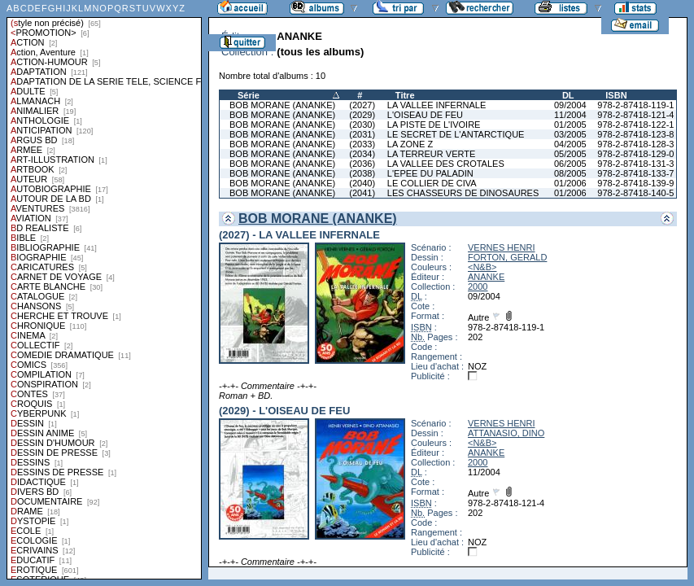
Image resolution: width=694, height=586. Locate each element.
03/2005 (570, 134)
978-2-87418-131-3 (635, 163)
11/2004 (570, 115)
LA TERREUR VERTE (431, 154)
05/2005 (570, 154)
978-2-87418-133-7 (635, 173)
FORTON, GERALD (507, 257)
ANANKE (486, 277)
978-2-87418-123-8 (635, 134)
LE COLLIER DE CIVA (432, 183)
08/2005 (570, 173)
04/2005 (570, 144)
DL (568, 95)
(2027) (362, 105)
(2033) (362, 144)
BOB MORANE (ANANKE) (282, 105)
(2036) (362, 163)
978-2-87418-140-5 (635, 193)
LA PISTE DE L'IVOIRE (434, 124)
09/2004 (570, 105)
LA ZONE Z (410, 144)
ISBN (615, 95)
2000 (477, 286)
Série (249, 95)
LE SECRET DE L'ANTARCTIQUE (456, 134)
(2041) (362, 193)
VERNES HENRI (501, 247)
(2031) (362, 134)
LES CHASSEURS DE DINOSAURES (463, 193)
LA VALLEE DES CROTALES (445, 163)
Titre (405, 95)
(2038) (362, 173)
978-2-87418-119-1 (635, 105)
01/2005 (570, 124)
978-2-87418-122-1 (635, 124)
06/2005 (570, 163)
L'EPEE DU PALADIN (430, 173)
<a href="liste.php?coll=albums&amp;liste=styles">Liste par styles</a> (104, 289)
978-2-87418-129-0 (635, 154)
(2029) (362, 115)
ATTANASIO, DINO (506, 433)
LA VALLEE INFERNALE (436, 105)
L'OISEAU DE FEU (425, 115)
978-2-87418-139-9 (635, 183)
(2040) (362, 183)
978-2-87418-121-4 (635, 115)
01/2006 (570, 183)
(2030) (362, 124)
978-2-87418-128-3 (635, 144)
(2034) (362, 154)
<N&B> (482, 267)
